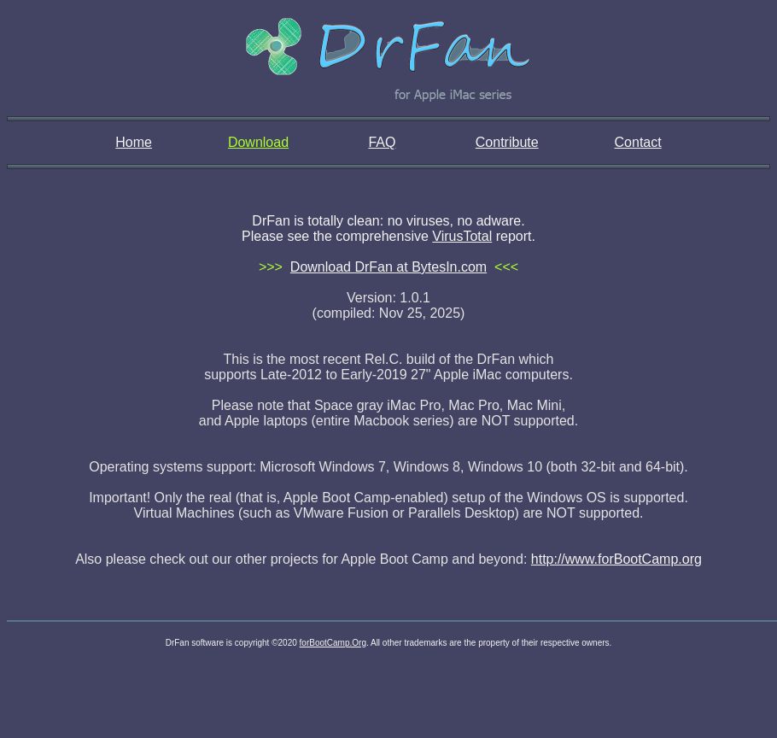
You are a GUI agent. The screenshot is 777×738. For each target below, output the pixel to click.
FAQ (381, 142)
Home (133, 142)
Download (258, 142)
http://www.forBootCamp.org (616, 559)
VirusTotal (462, 236)
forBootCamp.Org (333, 642)
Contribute (507, 142)
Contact (638, 142)
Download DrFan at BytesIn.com (388, 267)
